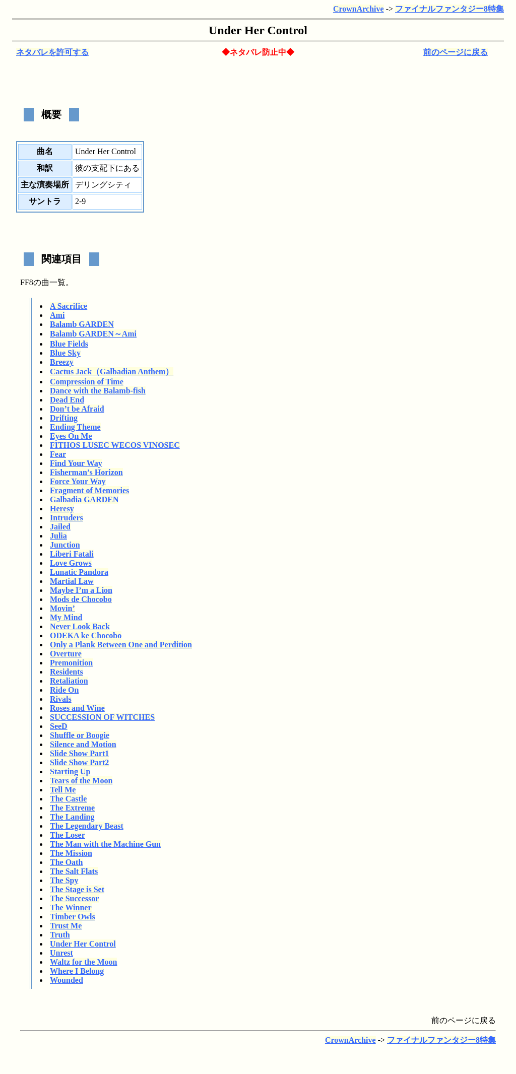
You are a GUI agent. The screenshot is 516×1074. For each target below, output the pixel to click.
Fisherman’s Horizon (86, 472)
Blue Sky (65, 353)
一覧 (57, 282)
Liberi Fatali (72, 554)
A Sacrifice (68, 306)
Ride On (64, 690)
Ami (57, 315)
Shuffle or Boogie (79, 735)
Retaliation (69, 681)
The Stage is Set (77, 889)
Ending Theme (75, 427)
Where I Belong (77, 971)
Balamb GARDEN (82, 324)
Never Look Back (80, 626)
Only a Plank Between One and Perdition (121, 644)
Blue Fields (69, 344)
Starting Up (70, 771)
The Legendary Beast (86, 826)
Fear (58, 454)
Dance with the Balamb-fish (98, 390)
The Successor (74, 898)
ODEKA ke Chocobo (85, 635)
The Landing (72, 817)
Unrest (61, 953)
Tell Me (63, 789)
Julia (58, 535)
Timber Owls (72, 916)
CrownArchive (358, 9)
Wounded (66, 980)
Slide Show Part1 (79, 753)
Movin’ (62, 608)
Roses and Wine (77, 708)
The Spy (64, 880)
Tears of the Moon (81, 780)
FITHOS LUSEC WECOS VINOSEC (115, 445)
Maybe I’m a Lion (81, 590)
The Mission (71, 853)
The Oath (66, 862)
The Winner (71, 907)
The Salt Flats (74, 871)
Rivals (61, 699)
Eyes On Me (71, 436)
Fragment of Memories (89, 490)
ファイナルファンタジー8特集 (449, 9)
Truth (60, 934)
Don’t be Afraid (77, 409)
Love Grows (71, 563)
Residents (66, 671)
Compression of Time (86, 381)
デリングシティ (103, 184)
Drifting (64, 418)
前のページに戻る (455, 52)
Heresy (62, 508)
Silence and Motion (83, 744)
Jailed (60, 526)
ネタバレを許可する (52, 52)
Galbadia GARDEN (84, 499)
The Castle (68, 798)
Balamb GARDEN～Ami (93, 333)
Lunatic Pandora (79, 572)
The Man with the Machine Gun (105, 844)
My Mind (66, 617)
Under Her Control (83, 943)
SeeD (59, 726)
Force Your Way (78, 481)
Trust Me (66, 925)
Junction (65, 545)
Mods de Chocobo (81, 599)
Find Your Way (76, 463)
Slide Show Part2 (79, 762)
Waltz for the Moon (83, 962)
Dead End (67, 399)
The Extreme (72, 807)
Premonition (71, 662)
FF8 (26, 282)
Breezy (62, 362)
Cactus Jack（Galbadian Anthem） (111, 371)
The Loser (67, 835)
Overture (66, 653)
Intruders (66, 517)
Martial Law (72, 581)
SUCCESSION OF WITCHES (102, 717)
